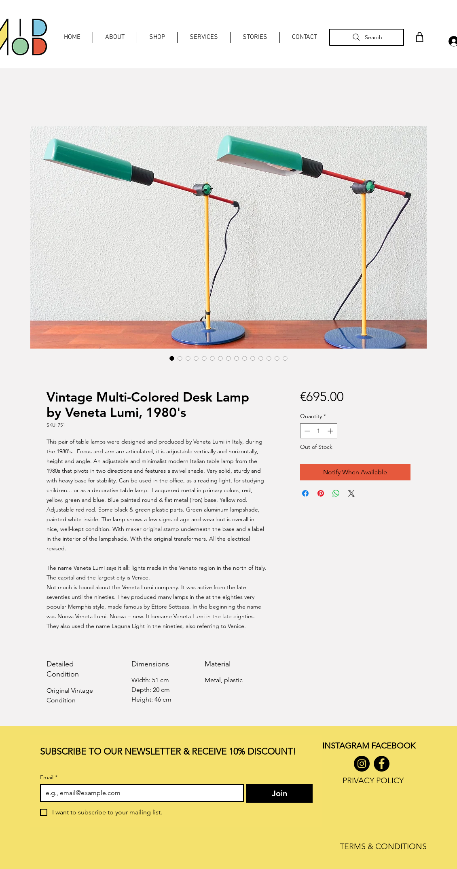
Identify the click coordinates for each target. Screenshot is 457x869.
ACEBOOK (395, 746)
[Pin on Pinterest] (321, 493)
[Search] (366, 37)
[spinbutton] (318, 431)
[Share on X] (351, 493)
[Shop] (419, 37)
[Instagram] (362, 764)
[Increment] (331, 431)
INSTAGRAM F (348, 746)
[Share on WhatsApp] (336, 493)
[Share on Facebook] (305, 493)
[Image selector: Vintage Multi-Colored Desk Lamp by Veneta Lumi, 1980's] (172, 358)
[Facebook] (381, 764)
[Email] (139, 793)
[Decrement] (306, 431)
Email (48, 777)
